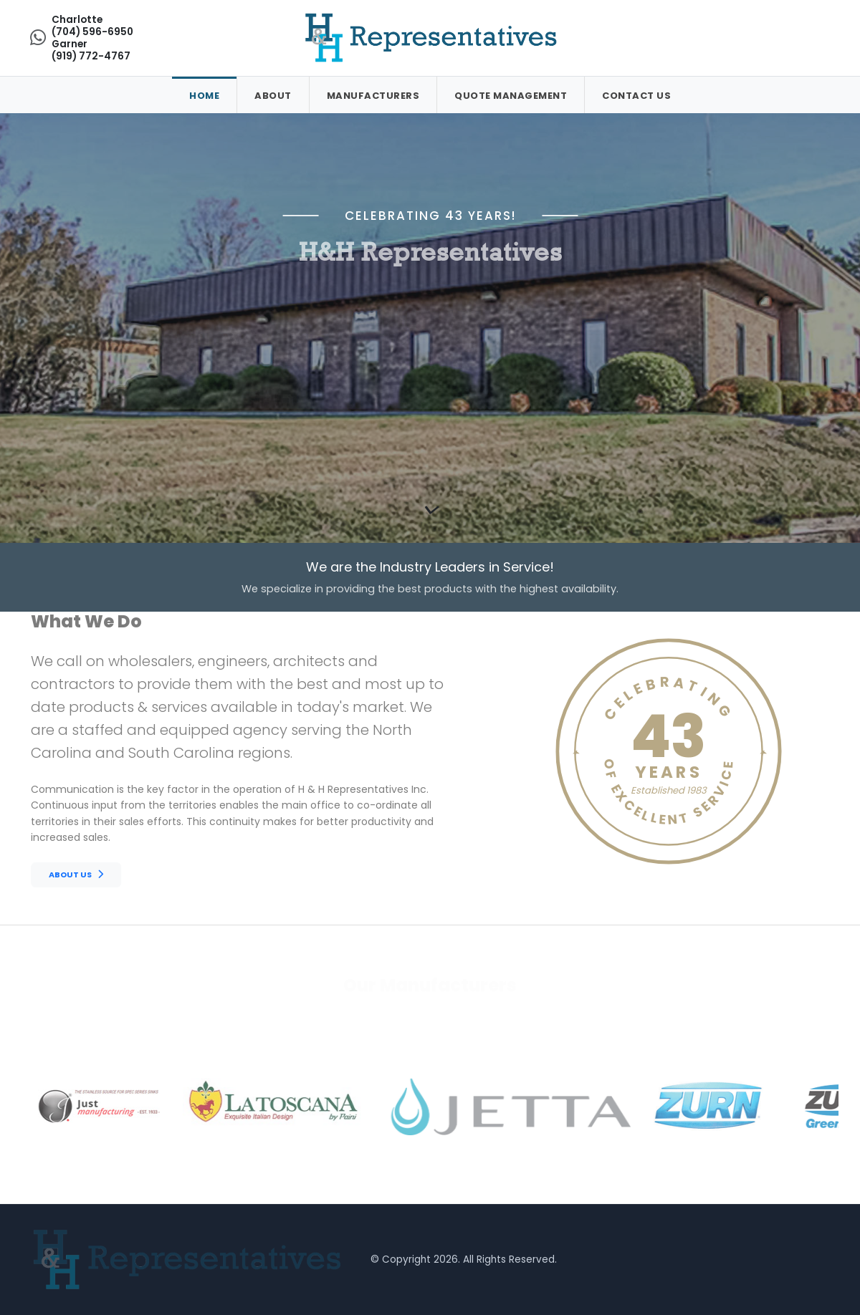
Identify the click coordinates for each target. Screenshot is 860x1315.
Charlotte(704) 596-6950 (92, 26)
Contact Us (636, 95)
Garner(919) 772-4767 (91, 50)
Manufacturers (373, 95)
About (273, 95)
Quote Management (510, 95)
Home (204, 95)
